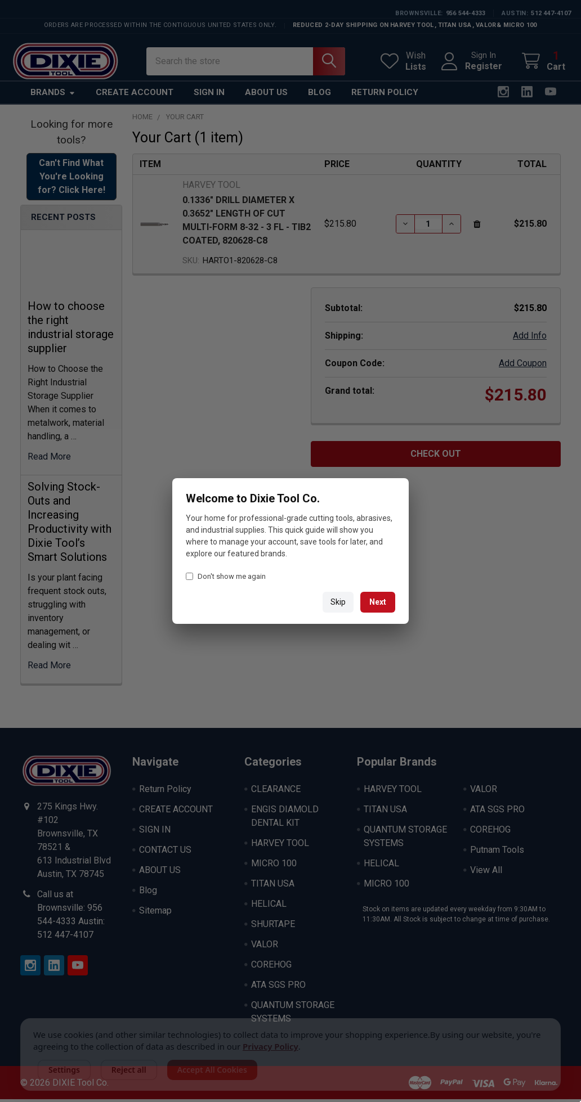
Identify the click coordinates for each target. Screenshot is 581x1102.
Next (377, 601)
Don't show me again (226, 576)
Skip (338, 601)
